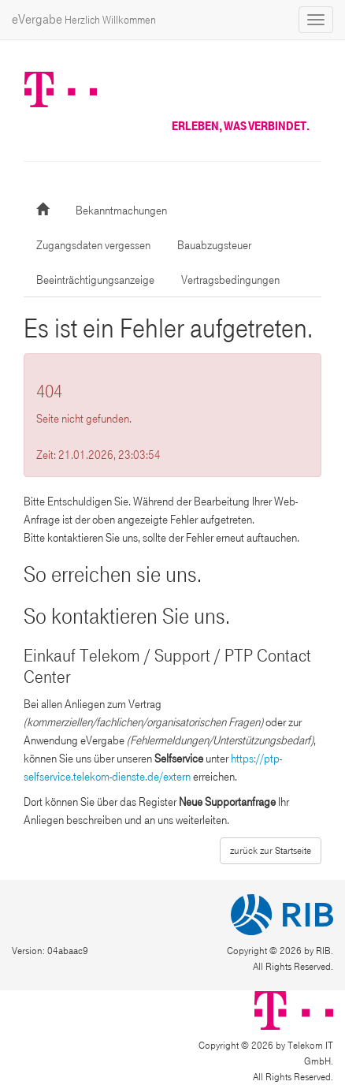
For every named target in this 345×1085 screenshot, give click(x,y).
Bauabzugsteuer (214, 245)
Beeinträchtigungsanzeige (95, 280)
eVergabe (84, 19)
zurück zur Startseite (270, 851)
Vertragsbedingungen (230, 280)
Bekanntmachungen (121, 210)
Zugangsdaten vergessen (93, 245)
